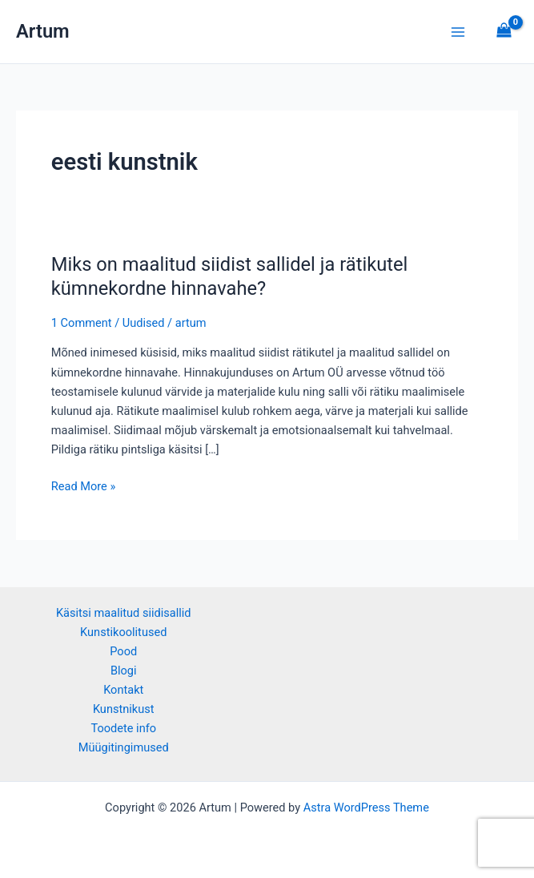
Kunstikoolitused (123, 632)
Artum (43, 31)
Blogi (123, 670)
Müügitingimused (123, 747)
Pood (123, 651)
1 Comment (81, 323)
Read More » (83, 485)
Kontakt (123, 690)
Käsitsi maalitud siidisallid (123, 613)
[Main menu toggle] (458, 31)
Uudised (143, 323)
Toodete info (123, 728)
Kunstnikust (124, 709)
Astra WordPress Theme (366, 807)
